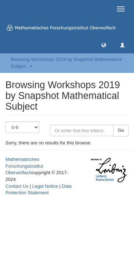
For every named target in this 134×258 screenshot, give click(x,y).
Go (121, 130)
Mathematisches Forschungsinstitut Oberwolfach (24, 166)
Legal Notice (45, 186)
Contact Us (16, 186)
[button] (104, 45)
